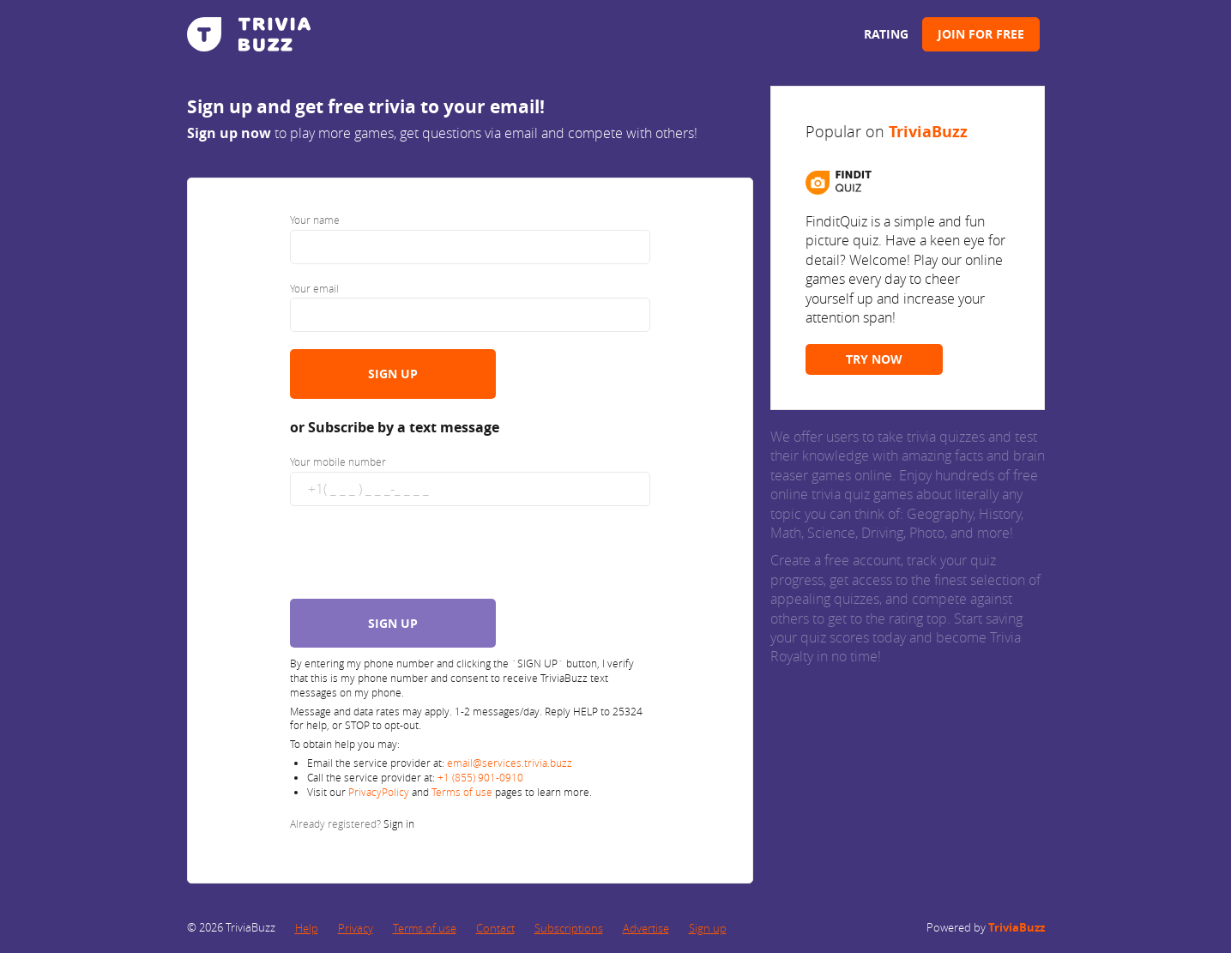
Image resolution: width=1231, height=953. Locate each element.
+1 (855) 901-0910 (480, 777)
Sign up (708, 928)
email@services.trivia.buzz (509, 762)
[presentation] (421, 556)
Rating (886, 34)
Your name (315, 219)
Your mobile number (338, 461)
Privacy (355, 928)
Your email (314, 288)
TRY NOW (874, 359)
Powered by (985, 927)
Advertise (646, 928)
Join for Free (981, 34)
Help (306, 928)
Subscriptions (568, 928)
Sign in (398, 823)
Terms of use (461, 792)
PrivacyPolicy (380, 792)
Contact (495, 928)
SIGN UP (393, 373)
